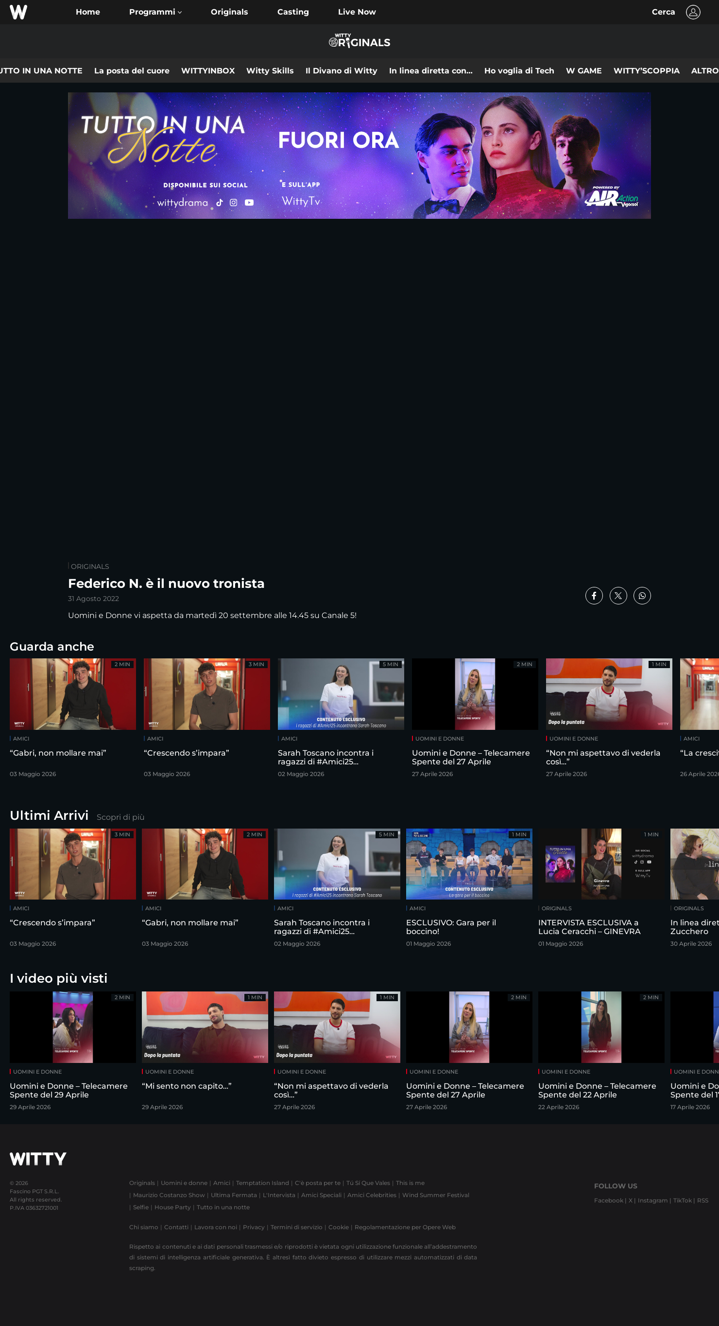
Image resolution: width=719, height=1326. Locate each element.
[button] (155, 12)
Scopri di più (121, 817)
